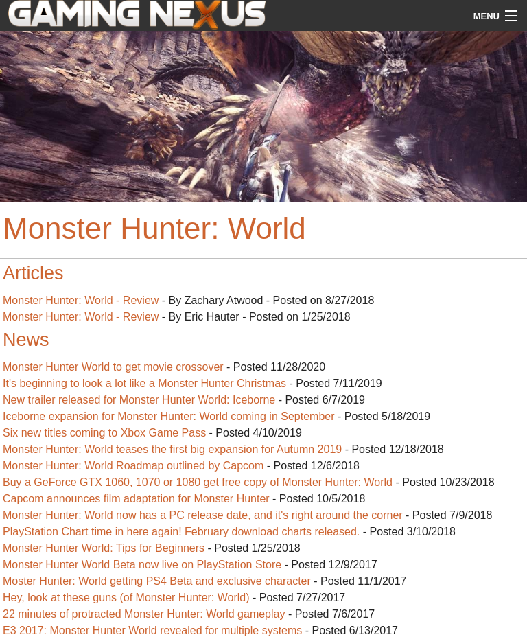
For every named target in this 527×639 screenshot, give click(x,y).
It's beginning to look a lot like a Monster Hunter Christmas (144, 383)
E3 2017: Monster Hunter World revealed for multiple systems (152, 630)
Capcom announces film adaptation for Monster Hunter (137, 498)
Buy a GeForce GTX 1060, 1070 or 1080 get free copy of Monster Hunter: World (198, 482)
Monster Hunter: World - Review (81, 300)
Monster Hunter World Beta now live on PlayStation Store (142, 564)
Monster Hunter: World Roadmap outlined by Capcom (133, 466)
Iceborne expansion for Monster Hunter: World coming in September (169, 416)
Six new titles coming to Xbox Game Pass (104, 433)
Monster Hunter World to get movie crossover (113, 367)
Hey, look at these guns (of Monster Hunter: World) (126, 597)
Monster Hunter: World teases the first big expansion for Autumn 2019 (172, 449)
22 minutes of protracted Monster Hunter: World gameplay (144, 614)
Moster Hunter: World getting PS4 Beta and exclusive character (157, 581)
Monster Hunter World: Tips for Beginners (103, 548)
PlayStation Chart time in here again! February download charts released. (181, 531)
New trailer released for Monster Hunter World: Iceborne (139, 400)
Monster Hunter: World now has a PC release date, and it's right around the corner (203, 515)
